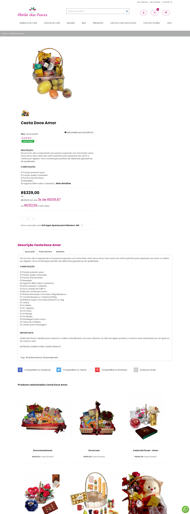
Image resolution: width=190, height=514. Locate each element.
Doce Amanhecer (42, 450)
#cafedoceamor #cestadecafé (42, 357)
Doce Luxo (94, 450)
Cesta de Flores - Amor (145, 450)
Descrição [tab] (30, 251)
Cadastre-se (167, 2)
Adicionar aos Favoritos (79, 132)
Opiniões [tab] (60, 251)
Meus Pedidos (155, 2)
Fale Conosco (142, 2)
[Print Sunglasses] (43, 418)
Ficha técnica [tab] (45, 251)
